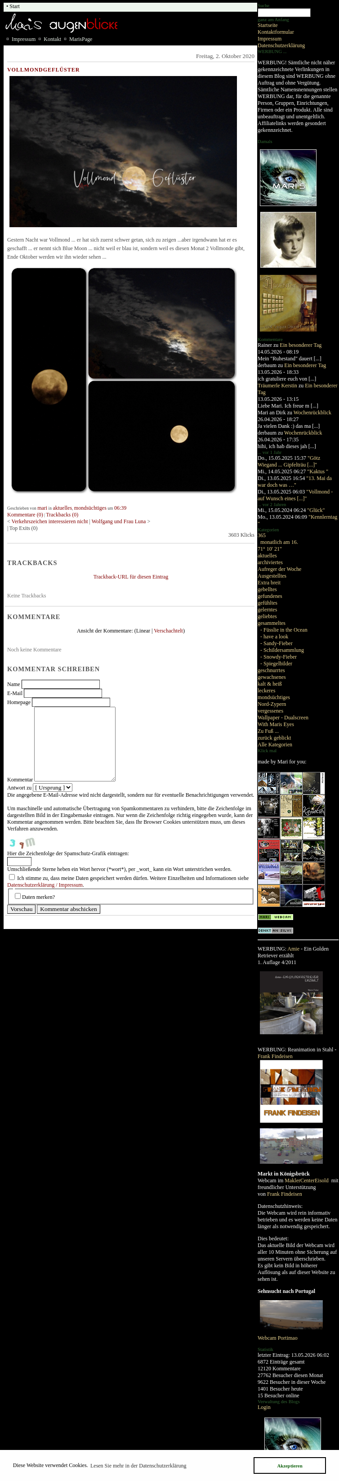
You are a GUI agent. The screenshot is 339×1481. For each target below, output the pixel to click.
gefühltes (267, 603)
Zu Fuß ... (268, 731)
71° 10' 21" (270, 549)
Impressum (269, 39)
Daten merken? (38, 897)
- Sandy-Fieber (276, 643)
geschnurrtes (271, 670)
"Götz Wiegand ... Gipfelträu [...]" (289, 461)
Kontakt (52, 39)
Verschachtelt (168, 631)
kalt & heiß (270, 684)
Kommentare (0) (25, 515)
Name (13, 684)
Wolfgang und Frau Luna (119, 521)
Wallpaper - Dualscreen (283, 717)
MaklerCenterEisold (307, 1180)
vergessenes (270, 711)
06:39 (120, 508)
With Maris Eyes (276, 724)
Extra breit (269, 582)
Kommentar (20, 779)
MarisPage (80, 39)
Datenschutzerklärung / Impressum (45, 885)
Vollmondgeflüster (43, 70)
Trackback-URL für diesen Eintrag (131, 577)
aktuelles (267, 555)
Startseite (268, 25)
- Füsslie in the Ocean (284, 630)
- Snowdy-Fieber (278, 657)
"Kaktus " (317, 471)
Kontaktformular (276, 32)
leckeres (266, 690)
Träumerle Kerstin (277, 385)
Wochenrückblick (312, 412)
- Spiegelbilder (276, 663)
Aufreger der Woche (279, 569)
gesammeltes (271, 623)
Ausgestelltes (272, 576)
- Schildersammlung (282, 650)
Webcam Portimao (278, 1338)
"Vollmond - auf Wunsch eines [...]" (295, 495)
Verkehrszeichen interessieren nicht (50, 521)
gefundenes (270, 596)
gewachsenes (272, 677)
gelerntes (267, 609)
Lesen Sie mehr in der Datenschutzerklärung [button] (138, 1466)
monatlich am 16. (279, 542)
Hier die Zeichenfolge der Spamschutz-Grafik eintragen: (68, 853)
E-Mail (14, 693)
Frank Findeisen (275, 1056)
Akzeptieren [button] (289, 1465)
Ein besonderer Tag (300, 345)
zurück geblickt (274, 738)
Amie (293, 949)
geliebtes (267, 616)
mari (42, 508)
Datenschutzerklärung (281, 45)
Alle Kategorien (275, 744)
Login (264, 1407)
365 (262, 535)
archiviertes (270, 562)
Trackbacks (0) (62, 515)
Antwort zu (19, 788)
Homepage (19, 702)
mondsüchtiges (274, 697)
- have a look (274, 636)
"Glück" (316, 510)
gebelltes (267, 589)
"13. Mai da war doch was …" (295, 481)
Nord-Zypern (272, 704)
